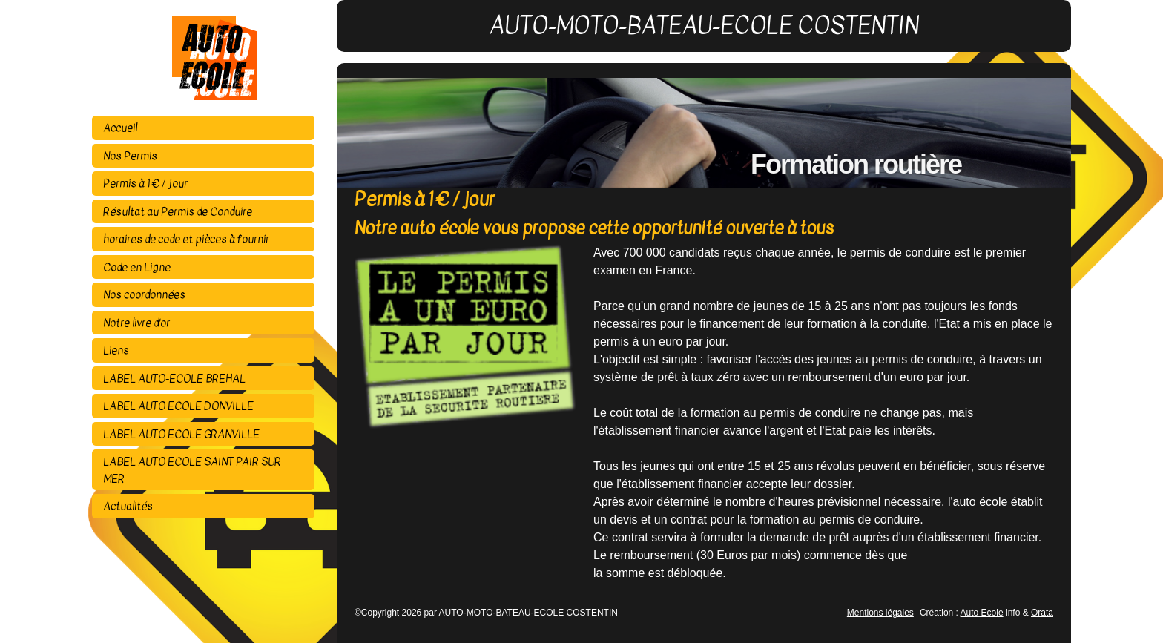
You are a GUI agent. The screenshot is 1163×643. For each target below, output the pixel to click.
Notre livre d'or (136, 322)
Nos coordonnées (144, 294)
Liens (116, 350)
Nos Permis (130, 156)
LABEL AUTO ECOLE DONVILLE (178, 406)
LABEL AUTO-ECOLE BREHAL (174, 378)
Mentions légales (880, 612)
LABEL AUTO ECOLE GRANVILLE (181, 434)
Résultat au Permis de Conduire (177, 211)
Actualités (128, 506)
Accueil (120, 127)
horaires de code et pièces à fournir (186, 239)
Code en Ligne (137, 267)
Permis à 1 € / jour (145, 183)
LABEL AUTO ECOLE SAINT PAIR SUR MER (192, 470)
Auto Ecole (982, 612)
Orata (1042, 612)
